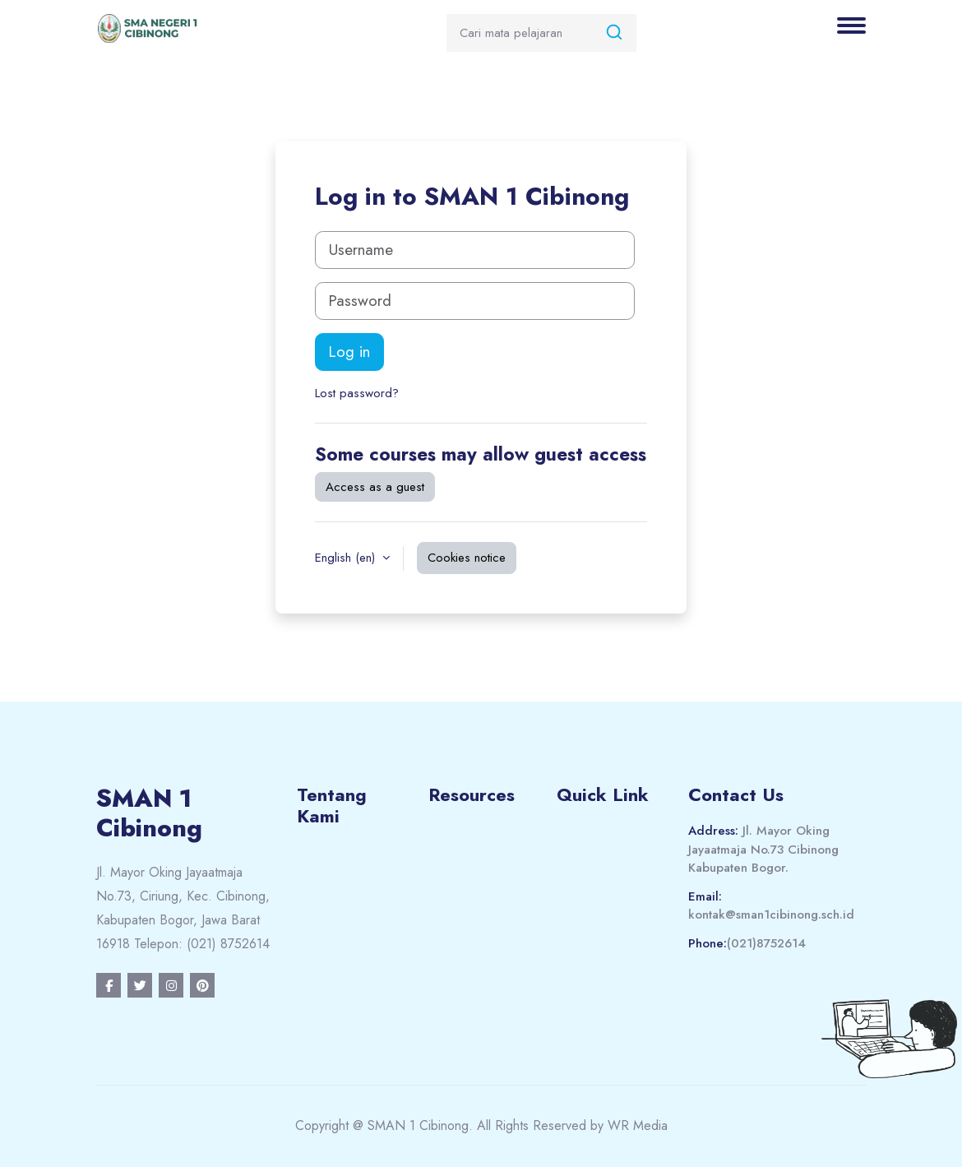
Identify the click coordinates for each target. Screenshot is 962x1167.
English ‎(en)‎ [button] (347, 558)
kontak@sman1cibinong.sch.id (771, 914)
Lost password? (357, 393)
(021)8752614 (766, 943)
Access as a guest (375, 487)
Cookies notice (467, 558)
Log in (349, 351)
